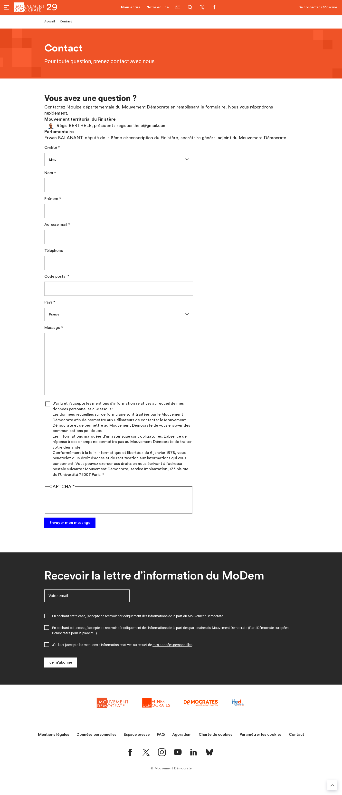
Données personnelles (96, 746)
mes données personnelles (172, 656)
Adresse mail (55, 224)
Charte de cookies (215, 746)
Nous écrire (131, 7)
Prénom (51, 199)
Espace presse (137, 746)
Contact (296, 746)
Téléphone (53, 251)
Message (52, 328)
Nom (48, 173)
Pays (48, 302)
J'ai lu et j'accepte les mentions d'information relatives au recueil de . (122, 656)
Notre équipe (157, 7)
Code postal (55, 276)
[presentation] (86, 512)
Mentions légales (53, 746)
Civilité (50, 147)
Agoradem (181, 746)
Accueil (49, 21)
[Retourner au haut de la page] (332, 785)
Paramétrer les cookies (261, 746)
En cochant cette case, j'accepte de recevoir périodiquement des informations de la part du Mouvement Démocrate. (138, 628)
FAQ (161, 746)
